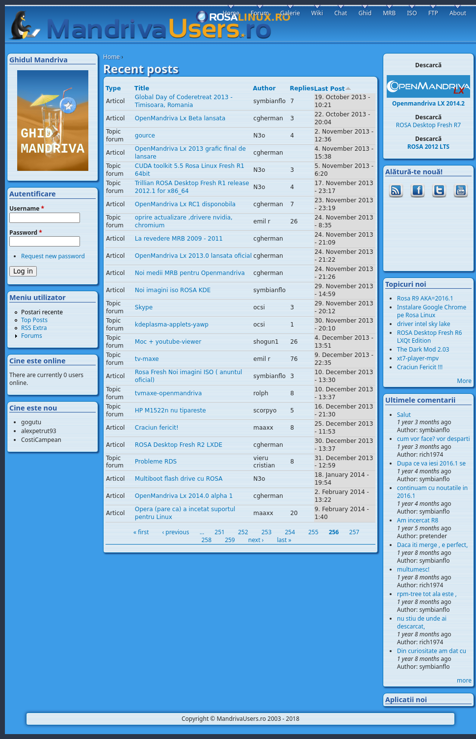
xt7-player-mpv (418, 358)
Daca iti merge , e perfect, (432, 545)
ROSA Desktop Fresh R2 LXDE (178, 444)
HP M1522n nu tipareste (170, 410)
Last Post (332, 88)
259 (230, 540)
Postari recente (42, 312)
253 (267, 532)
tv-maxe (147, 359)
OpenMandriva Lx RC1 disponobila (185, 204)
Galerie (290, 13)
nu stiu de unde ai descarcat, (422, 622)
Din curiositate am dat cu (431, 651)
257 (354, 532)
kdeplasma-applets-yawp (172, 324)
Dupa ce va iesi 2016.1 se (431, 463)
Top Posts (34, 320)
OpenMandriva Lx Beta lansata (180, 118)
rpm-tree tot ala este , (427, 594)
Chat (340, 13)
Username (26, 209)
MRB (389, 13)
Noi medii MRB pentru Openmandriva (190, 273)
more (464, 680)
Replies (302, 88)
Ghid (364, 13)
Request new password (53, 256)
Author (264, 88)
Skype (144, 307)
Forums (31, 335)
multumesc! (413, 569)
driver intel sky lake (423, 324)
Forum (260, 13)
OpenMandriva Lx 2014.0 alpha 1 (184, 496)
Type (113, 88)
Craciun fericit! (157, 427)
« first (141, 532)
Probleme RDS (156, 461)
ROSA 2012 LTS (428, 146)
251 (219, 532)
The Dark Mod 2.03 (423, 349)
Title (141, 88)
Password (25, 233)
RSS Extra (34, 328)
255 (313, 532)
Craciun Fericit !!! (420, 367)
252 (243, 532)
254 (290, 532)
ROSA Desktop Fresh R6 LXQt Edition (429, 336)
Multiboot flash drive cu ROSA (179, 478)
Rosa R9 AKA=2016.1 (425, 298)
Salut (404, 415)
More (464, 381)
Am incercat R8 (417, 520)
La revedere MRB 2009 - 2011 (179, 238)
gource (145, 135)
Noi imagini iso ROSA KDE (173, 290)
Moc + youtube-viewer (168, 341)
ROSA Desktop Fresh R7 (428, 125)
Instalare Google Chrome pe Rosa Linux (431, 311)
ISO (412, 13)
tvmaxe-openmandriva (168, 393)
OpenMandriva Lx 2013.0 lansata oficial (193, 255)
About (458, 13)
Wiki (317, 13)
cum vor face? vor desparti (433, 439)
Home (111, 57)
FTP (433, 13)
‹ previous (175, 532)
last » (284, 540)
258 (206, 540)
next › (256, 540)
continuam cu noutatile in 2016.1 (432, 492)
